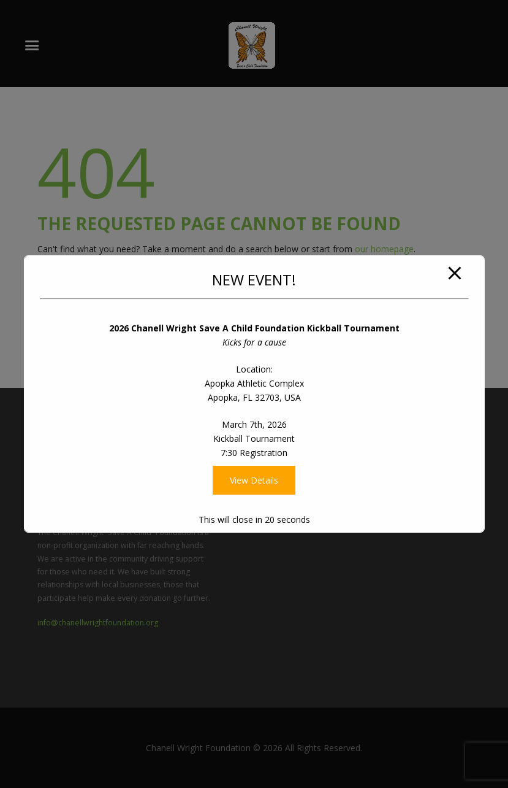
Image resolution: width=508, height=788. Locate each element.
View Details (254, 480)
